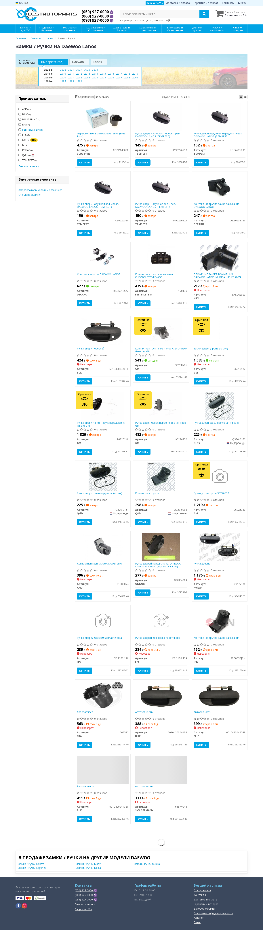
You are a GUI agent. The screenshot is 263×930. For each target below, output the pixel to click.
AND (24, 109)
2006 (111, 77)
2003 (87, 77)
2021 (71, 69)
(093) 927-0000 (96, 20)
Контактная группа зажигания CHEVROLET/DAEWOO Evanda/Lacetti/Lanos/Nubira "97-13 (156, 276)
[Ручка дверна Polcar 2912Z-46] (219, 546)
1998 (71, 81)
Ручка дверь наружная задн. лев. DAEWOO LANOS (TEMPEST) (155, 205)
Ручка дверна (202, 563)
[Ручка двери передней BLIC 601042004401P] (102, 331)
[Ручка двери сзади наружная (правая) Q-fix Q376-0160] (219, 406)
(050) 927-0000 (96, 11)
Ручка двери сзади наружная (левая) (99, 493)
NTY (24, 145)
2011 (71, 73)
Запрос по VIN (155, 3)
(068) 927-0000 (96, 16)
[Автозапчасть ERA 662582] (102, 695)
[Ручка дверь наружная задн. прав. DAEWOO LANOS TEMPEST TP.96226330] (102, 187)
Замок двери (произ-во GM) (211, 348)
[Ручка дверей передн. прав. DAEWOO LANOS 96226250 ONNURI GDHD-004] (161, 546)
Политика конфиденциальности (213, 913)
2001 (71, 77)
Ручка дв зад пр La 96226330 (211, 493)
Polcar (25, 150)
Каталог (199, 917)
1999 (79, 81)
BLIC (24, 114)
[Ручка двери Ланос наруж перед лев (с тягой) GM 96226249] (102, 406)
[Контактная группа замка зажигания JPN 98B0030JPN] (219, 621)
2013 (87, 73)
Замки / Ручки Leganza (32, 867)
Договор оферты (204, 908)
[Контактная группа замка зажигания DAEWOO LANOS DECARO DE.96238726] (219, 187)
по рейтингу (103, 96)
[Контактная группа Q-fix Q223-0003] (161, 476)
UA (19, 3)
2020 (63, 69)
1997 (63, 81)
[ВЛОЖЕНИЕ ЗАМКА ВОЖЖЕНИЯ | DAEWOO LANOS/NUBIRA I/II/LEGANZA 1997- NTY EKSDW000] (219, 257)
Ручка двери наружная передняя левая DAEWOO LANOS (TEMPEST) (218, 135)
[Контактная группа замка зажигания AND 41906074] (103, 546)
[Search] (204, 14)
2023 (87, 69)
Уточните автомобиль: (26, 61)
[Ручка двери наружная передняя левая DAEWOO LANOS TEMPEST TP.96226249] (219, 116)
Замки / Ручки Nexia (88, 867)
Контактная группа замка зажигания (100, 563)
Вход (242, 3)
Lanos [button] (98, 62)
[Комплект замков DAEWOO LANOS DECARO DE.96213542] (102, 257)
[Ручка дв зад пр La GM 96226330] (219, 476)
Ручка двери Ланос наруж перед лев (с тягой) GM (101, 424)
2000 (63, 77)
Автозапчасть (85, 712)
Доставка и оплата (178, 3)
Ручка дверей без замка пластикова (99, 637)
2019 (135, 73)
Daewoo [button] (79, 62)
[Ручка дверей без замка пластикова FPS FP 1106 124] (161, 621)
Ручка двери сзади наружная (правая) (217, 422)
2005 (103, 77)
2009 (135, 77)
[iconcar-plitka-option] (241, 97)
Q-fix (26, 155)
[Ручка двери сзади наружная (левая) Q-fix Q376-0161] (103, 476)
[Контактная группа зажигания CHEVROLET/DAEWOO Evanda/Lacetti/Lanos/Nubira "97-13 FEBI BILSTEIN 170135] (161, 257)
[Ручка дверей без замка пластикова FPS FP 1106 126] (102, 621)
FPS (24, 134)
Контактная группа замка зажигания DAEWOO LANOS (216, 205)
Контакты (228, 3)
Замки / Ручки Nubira (147, 864)
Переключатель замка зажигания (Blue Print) (101, 135)
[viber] (18, 905)
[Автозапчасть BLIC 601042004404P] (220, 695)
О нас (197, 922)
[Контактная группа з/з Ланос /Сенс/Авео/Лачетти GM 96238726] (161, 331)
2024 (95, 69)
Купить (84, 162)
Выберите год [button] (53, 62)
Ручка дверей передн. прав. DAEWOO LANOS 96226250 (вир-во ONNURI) (158, 565)
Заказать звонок (85, 904)
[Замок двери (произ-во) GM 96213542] (220, 331)
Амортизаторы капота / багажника (40, 190)
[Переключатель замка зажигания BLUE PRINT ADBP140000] (102, 116)
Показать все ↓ (28, 166)
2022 (79, 69)
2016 (111, 73)
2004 (95, 77)
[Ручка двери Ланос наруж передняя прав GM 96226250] (161, 406)
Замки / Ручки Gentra (31, 864)
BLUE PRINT (29, 119)
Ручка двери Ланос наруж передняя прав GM (160, 424)
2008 (127, 77)
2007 (119, 77)
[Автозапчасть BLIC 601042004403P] (161, 695)
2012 (79, 73)
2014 (95, 73)
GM (28, 140)
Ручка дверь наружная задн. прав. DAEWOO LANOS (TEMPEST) (98, 205)
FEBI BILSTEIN (32, 129)
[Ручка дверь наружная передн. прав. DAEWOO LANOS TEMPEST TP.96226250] (161, 116)
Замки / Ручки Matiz (88, 864)
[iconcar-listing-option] (245, 97)
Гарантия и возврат (205, 3)
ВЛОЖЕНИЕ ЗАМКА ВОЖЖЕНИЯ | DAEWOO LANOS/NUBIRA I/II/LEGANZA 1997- (217, 276)
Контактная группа (147, 493)
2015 (103, 73)
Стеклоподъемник (29, 194)
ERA (24, 124)
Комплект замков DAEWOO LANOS (98, 274)
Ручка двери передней (90, 348)
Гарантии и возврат (206, 904)
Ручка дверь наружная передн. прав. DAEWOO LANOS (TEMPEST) (157, 135)
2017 (119, 73)
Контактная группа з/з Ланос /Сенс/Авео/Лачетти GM (161, 350)
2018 (127, 73)
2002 (79, 77)
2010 (63, 73)
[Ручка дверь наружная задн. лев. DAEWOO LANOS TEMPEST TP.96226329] (161, 187)
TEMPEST (27, 160)
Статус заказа (202, 890)
